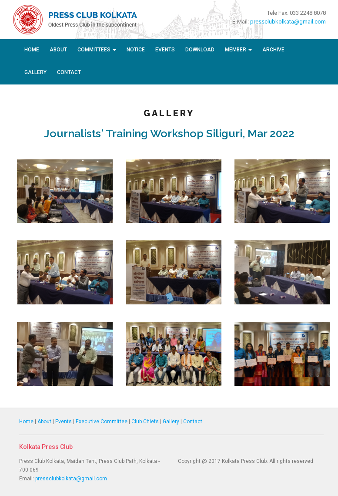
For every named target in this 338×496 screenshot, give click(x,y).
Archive (273, 50)
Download (199, 50)
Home (31, 50)
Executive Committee (101, 421)
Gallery (35, 72)
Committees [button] (96, 50)
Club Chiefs (145, 421)
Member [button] (238, 50)
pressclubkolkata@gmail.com (288, 21)
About (58, 50)
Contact (69, 72)
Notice (136, 50)
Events (165, 50)
